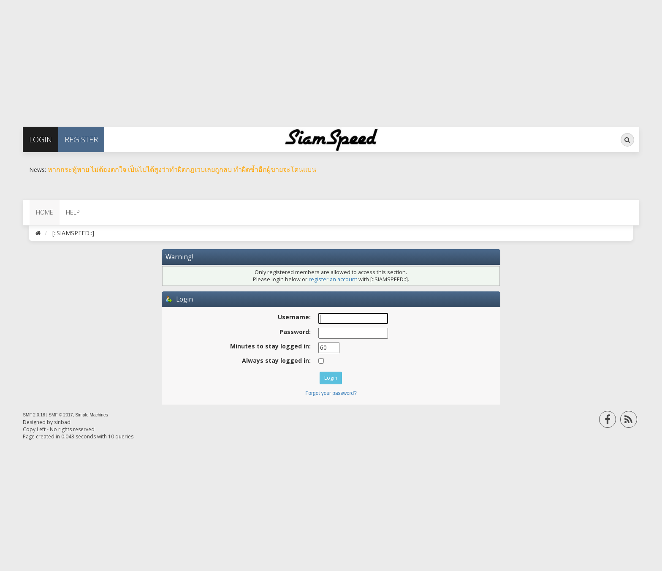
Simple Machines (91, 415)
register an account (333, 279)
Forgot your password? (331, 393)
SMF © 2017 (61, 415)
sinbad (62, 422)
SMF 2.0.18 (34, 415)
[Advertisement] (253, 59)
